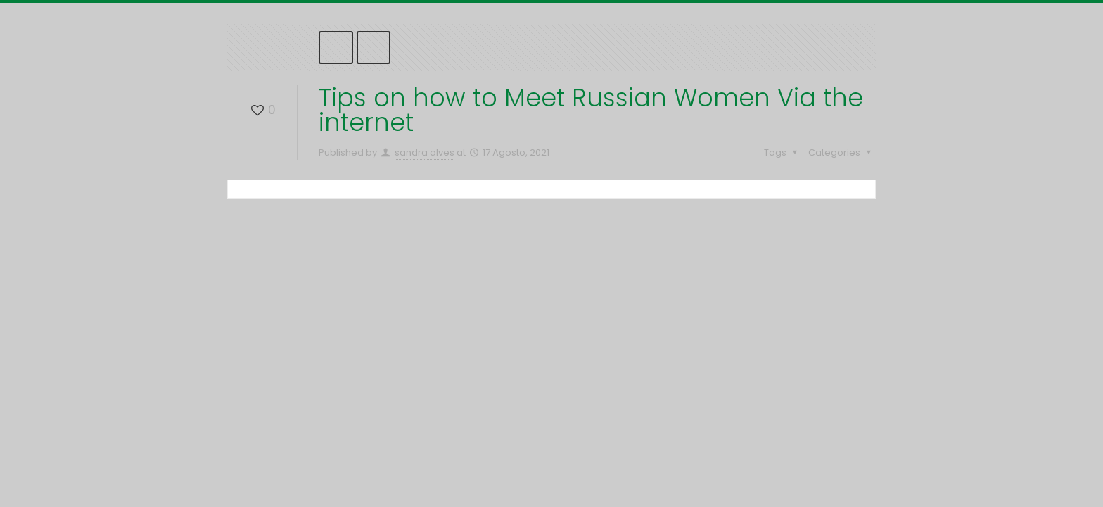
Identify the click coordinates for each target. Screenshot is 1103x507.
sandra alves (424, 152)
